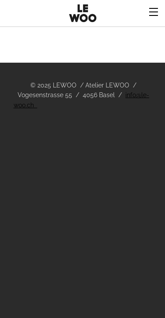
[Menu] (154, 11)
